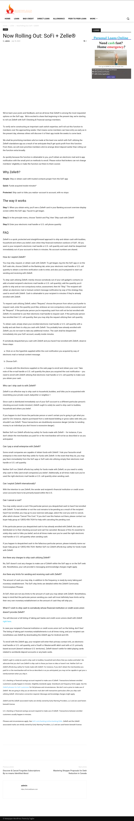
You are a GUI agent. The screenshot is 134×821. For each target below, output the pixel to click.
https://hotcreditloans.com (29, 789)
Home (5, 26)
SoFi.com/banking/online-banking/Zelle (47, 721)
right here (7, 621)
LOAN (12, 26)
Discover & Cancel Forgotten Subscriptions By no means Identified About (21, 772)
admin (7, 41)
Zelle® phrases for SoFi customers (16, 687)
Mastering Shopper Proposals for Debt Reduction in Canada (70, 772)
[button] (128, 18)
